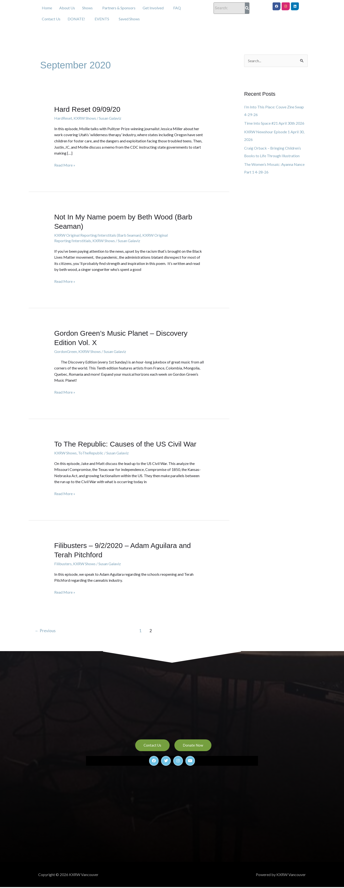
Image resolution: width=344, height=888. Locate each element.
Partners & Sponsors (118, 8)
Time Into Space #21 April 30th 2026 (274, 123)
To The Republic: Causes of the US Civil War (125, 444)
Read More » (64, 164)
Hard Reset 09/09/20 (87, 109)
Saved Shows (129, 19)
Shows (87, 8)
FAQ (177, 8)
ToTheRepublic (90, 453)
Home (47, 8)
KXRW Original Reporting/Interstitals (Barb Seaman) (97, 235)
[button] (89, 7)
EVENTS (102, 19)
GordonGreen (65, 351)
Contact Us (51, 19)
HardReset (63, 118)
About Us (67, 8)
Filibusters (63, 563)
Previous (45, 630)
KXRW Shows (85, 118)
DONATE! (76, 19)
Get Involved (153, 8)
